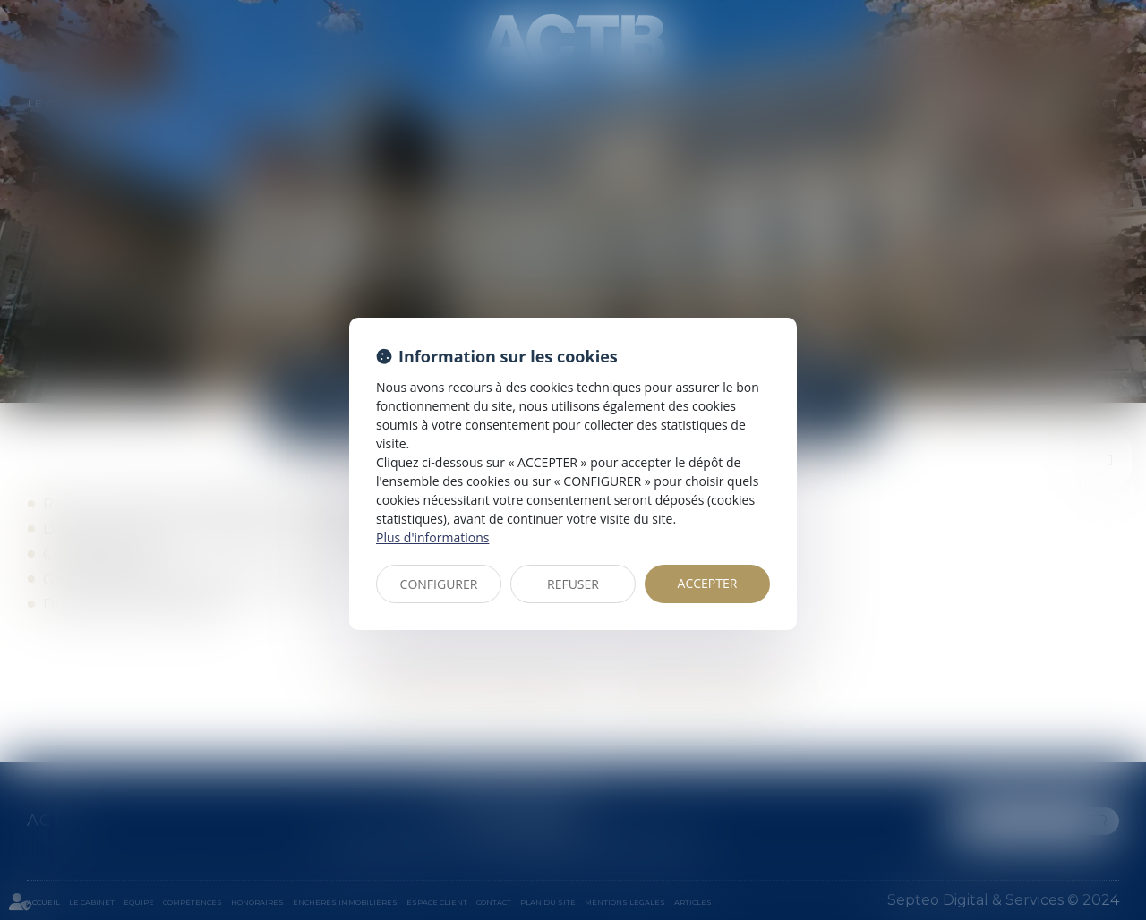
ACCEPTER (708, 583)
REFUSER (573, 583)
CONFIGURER (439, 583)
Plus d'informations (432, 537)
